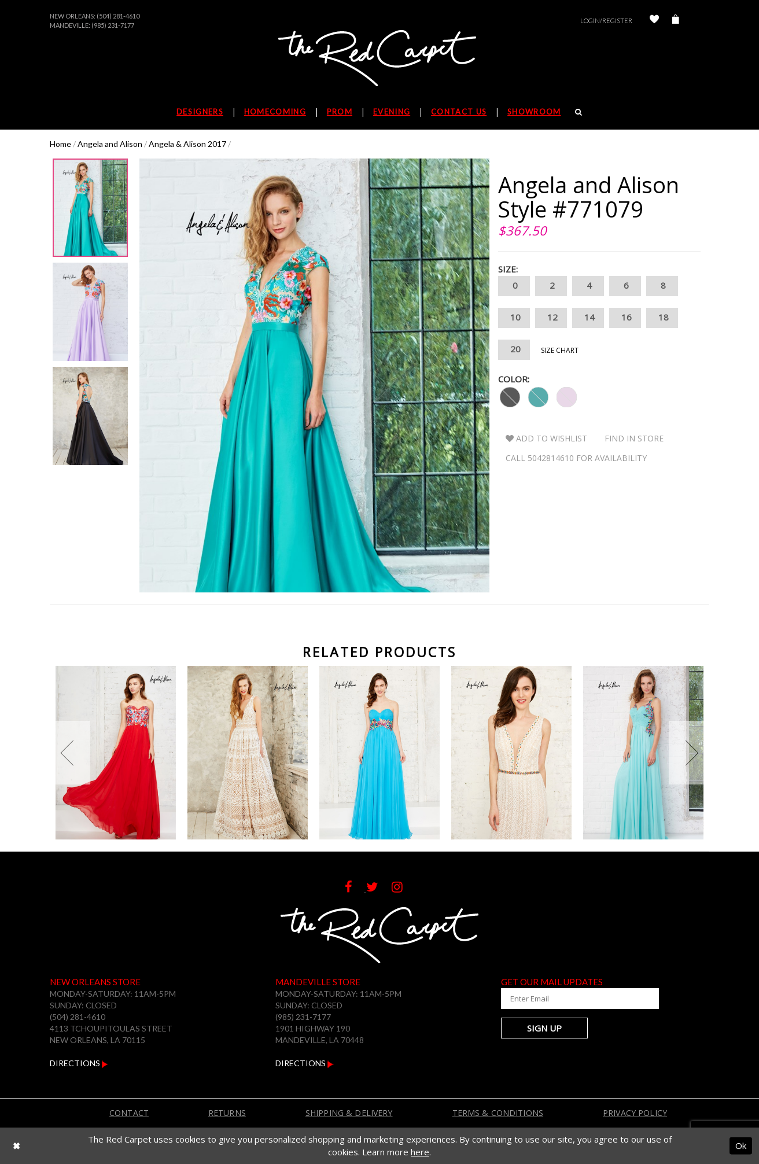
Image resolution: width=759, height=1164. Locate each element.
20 (514, 350)
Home (60, 144)
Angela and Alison (110, 144)
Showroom (534, 111)
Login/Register (606, 20)
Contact (129, 1112)
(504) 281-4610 (118, 16)
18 (662, 318)
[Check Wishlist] (654, 20)
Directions (79, 1063)
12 (551, 318)
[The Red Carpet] (379, 59)
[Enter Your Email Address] (570, 998)
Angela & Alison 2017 (187, 144)
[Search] (578, 112)
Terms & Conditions (498, 1112)
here (420, 1152)
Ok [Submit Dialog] (740, 1145)
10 (514, 318)
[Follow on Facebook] (355, 888)
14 (588, 318)
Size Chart (560, 350)
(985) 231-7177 (112, 25)
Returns (227, 1112)
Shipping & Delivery (349, 1112)
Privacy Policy (635, 1112)
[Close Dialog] (16, 1146)
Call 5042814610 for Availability (576, 457)
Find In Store (634, 438)
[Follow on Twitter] (379, 888)
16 (625, 318)
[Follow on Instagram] (403, 888)
